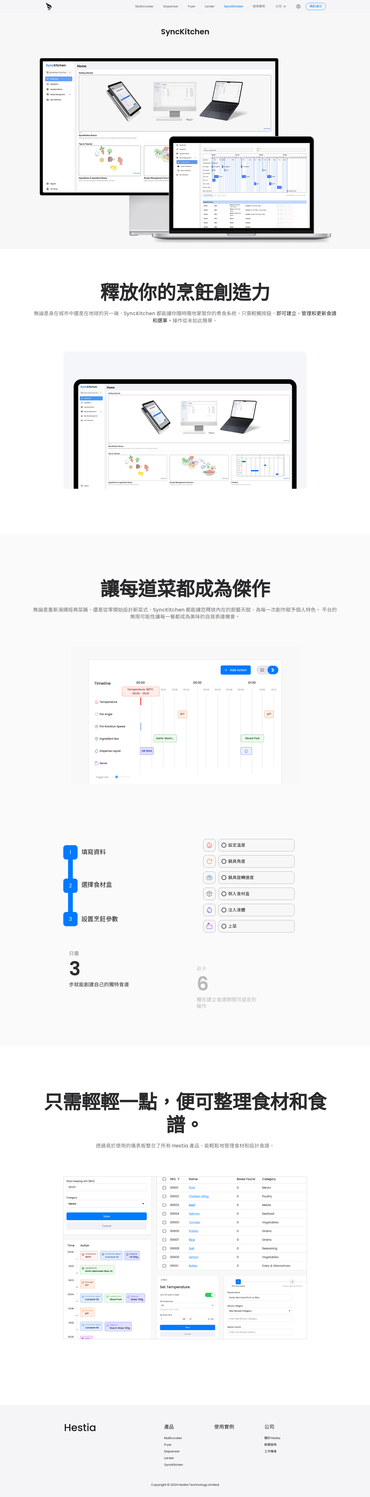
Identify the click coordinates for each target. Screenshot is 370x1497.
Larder (210, 6)
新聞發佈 (270, 1445)
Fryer (191, 6)
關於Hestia (272, 1438)
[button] (281, 6)
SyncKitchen (233, 6)
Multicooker (144, 6)
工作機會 (270, 1451)
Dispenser (170, 6)
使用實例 (259, 6)
